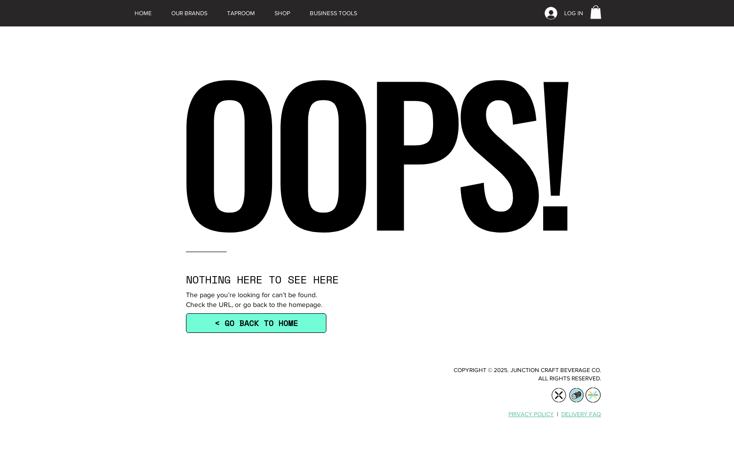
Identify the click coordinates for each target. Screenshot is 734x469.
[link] (595, 12)
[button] (189, 13)
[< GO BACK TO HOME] (256, 323)
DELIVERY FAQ (581, 414)
